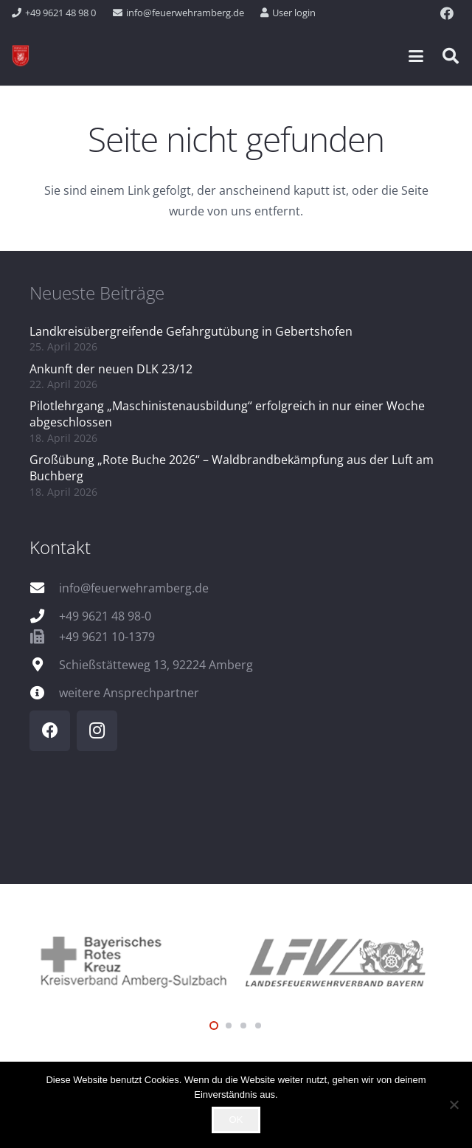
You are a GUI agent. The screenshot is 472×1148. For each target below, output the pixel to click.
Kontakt (60, 547)
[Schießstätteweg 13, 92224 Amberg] (44, 664)
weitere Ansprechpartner (129, 693)
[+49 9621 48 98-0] (44, 616)
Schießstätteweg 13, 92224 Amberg (156, 665)
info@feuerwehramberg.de (134, 588)
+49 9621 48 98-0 (105, 616)
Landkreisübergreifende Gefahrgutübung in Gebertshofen (191, 331)
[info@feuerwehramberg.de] (44, 588)
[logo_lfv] (339, 960)
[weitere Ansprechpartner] (44, 692)
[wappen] (21, 56)
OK (236, 1119)
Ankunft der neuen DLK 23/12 (111, 369)
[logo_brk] (133, 960)
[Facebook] (447, 13)
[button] (416, 56)
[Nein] (453, 1104)
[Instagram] (97, 730)
